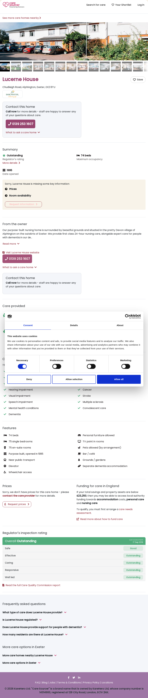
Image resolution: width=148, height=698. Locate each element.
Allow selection (74, 379)
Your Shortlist (121, 5)
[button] (11, 41)
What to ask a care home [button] (23, 132)
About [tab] (120, 325)
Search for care (95, 5)
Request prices (16, 504)
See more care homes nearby (21, 18)
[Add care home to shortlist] (138, 79)
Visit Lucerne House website (20, 252)
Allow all (119, 379)
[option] (74, 41)
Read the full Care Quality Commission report (31, 585)
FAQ (37, 682)
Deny (29, 379)
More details (11, 163)
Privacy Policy (91, 682)
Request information (23, 204)
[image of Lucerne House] (5, 66)
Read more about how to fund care (100, 519)
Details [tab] (74, 325)
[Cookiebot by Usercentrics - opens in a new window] (127, 316)
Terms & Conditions (69, 682)
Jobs (52, 682)
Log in (141, 5)
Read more (11, 244)
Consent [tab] (28, 325)
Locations (107, 682)
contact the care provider (18, 496)
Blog (44, 682)
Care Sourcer (13, 5)
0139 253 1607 (20, 124)
